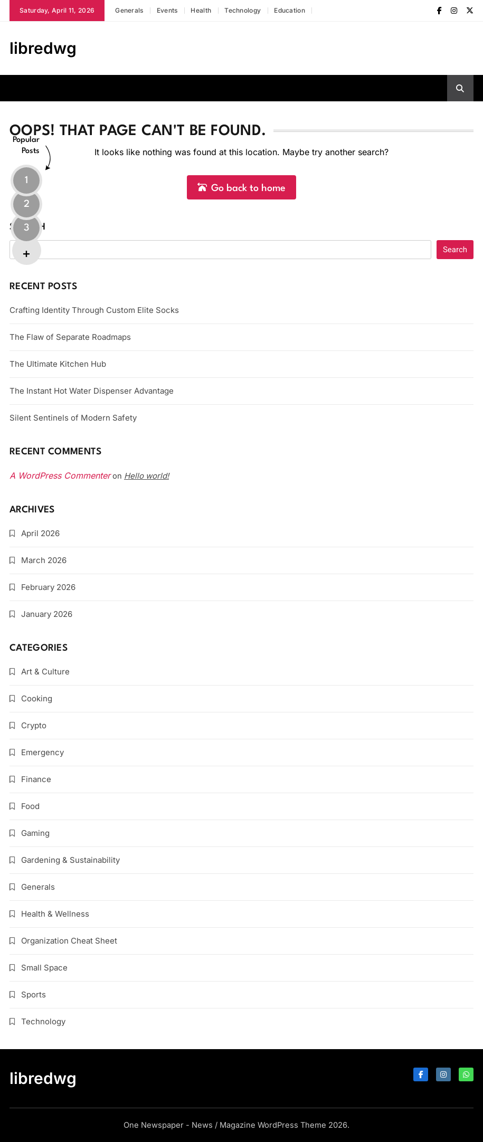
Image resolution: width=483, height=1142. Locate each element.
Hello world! (146, 476)
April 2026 (40, 533)
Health (201, 10)
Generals (129, 10)
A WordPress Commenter (60, 475)
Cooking (36, 698)
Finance (36, 779)
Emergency (42, 752)
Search (27, 227)
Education (289, 10)
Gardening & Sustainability (70, 860)
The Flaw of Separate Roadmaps (70, 337)
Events (167, 10)
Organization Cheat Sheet (69, 941)
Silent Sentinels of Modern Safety (73, 418)
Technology (242, 10)
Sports (33, 994)
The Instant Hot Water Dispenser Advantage (92, 391)
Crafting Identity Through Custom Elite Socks (94, 310)
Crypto (33, 725)
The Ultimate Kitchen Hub (58, 364)
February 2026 (48, 587)
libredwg (43, 48)
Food (30, 806)
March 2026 (44, 560)
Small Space (44, 968)
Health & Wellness (55, 914)
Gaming (35, 833)
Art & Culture (45, 672)
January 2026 (46, 614)
